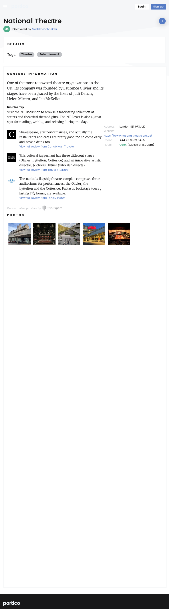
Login (141, 7)
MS (6, 29)
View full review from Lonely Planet (42, 198)
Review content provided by (24, 208)
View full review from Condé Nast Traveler (47, 147)
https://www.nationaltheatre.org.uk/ (128, 136)
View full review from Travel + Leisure (43, 170)
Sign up (158, 7)
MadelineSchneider (44, 29)
